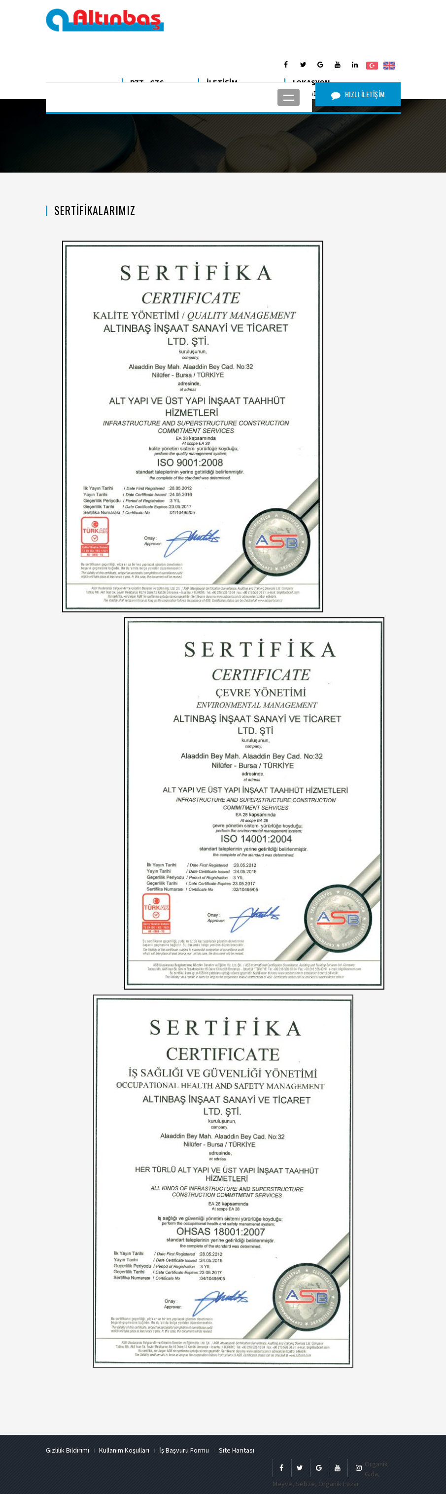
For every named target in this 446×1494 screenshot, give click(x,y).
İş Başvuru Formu (184, 1450)
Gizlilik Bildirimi (67, 1450)
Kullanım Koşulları (124, 1450)
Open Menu (288, 97)
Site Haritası (236, 1450)
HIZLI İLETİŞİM (358, 94)
